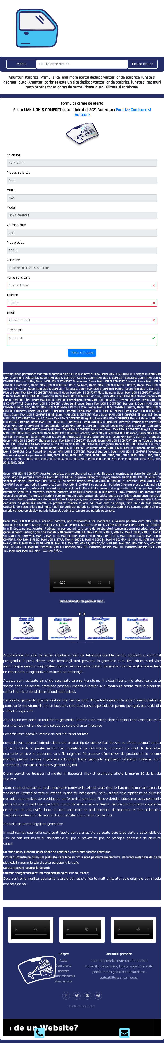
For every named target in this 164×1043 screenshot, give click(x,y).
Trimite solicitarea (82, 353)
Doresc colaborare (63, 976)
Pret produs (15, 242)
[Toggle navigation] (21, 64)
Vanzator (13, 260)
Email (11, 312)
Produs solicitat (18, 172)
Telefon (12, 295)
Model (11, 207)
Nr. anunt (13, 155)
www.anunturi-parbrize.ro (19, 374)
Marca (11, 190)
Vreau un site (63, 981)
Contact (63, 971)
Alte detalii (15, 329)
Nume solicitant (18, 277)
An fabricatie (16, 225)
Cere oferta (63, 966)
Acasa (63, 960)
